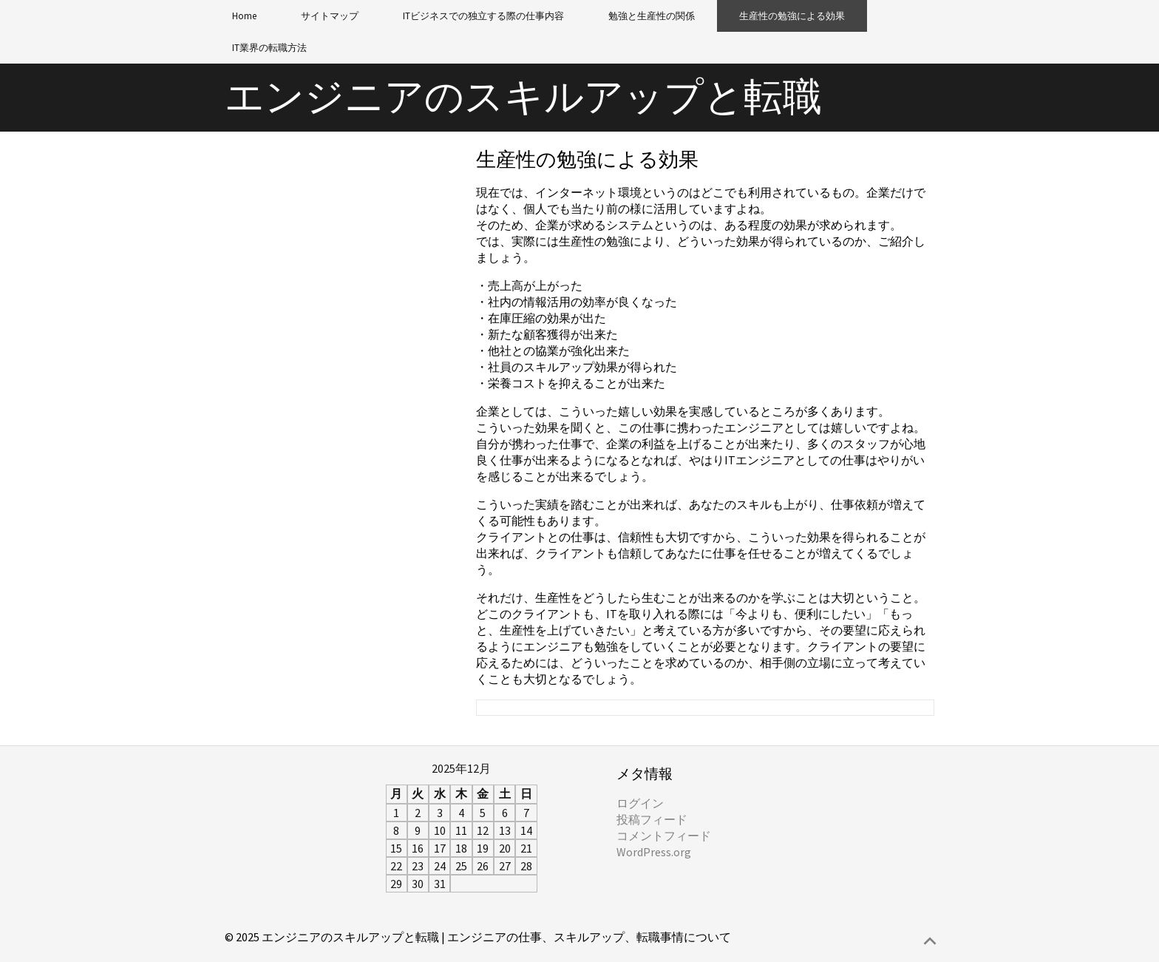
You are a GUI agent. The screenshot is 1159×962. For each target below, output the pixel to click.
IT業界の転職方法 (269, 47)
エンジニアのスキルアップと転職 (523, 96)
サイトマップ (329, 16)
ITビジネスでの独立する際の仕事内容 (483, 16)
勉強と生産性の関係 (651, 16)
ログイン (640, 803)
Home (244, 16)
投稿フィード (651, 819)
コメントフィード (663, 835)
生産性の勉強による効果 (792, 16)
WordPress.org (653, 851)
